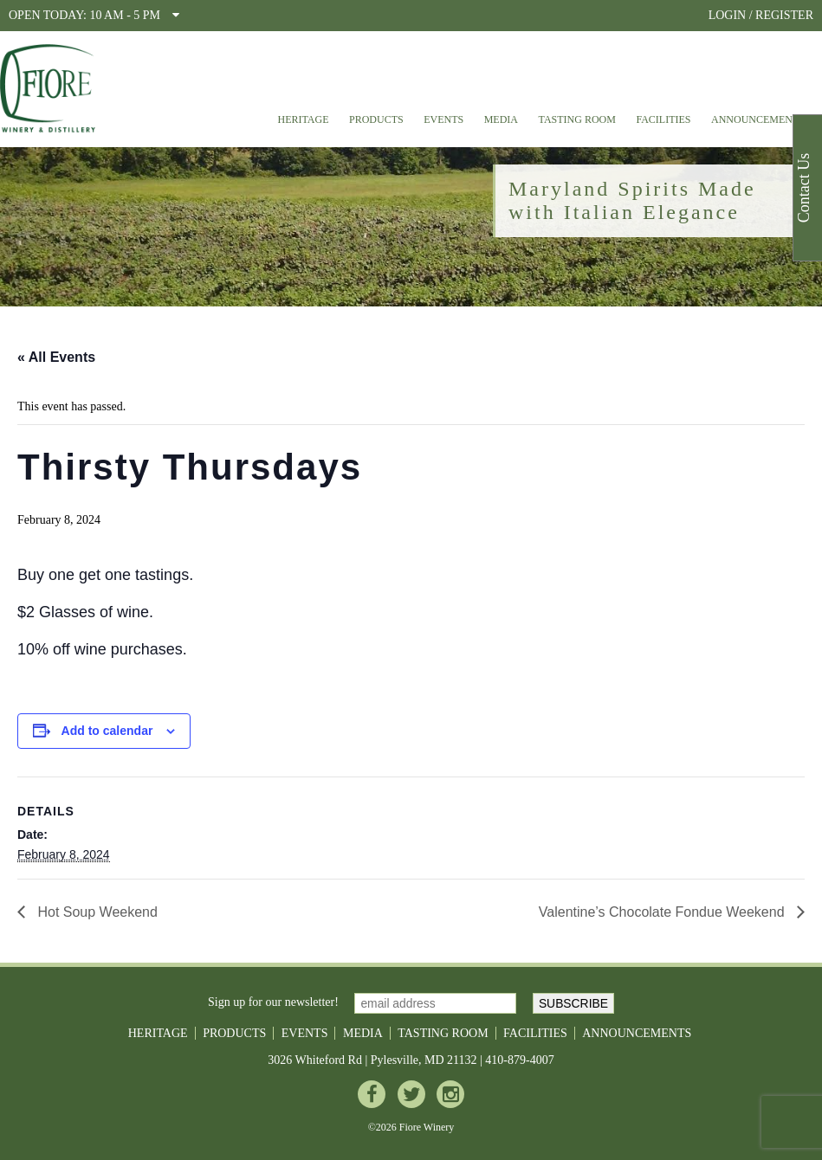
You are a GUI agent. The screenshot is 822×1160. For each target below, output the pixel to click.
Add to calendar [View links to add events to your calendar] (107, 731)
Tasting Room (577, 119)
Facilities (663, 119)
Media (501, 119)
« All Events (56, 357)
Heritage (302, 119)
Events (443, 119)
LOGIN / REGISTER (761, 15)
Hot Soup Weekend (96, 912)
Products (376, 119)
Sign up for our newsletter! (273, 1002)
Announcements (758, 119)
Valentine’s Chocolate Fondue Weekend (663, 912)
